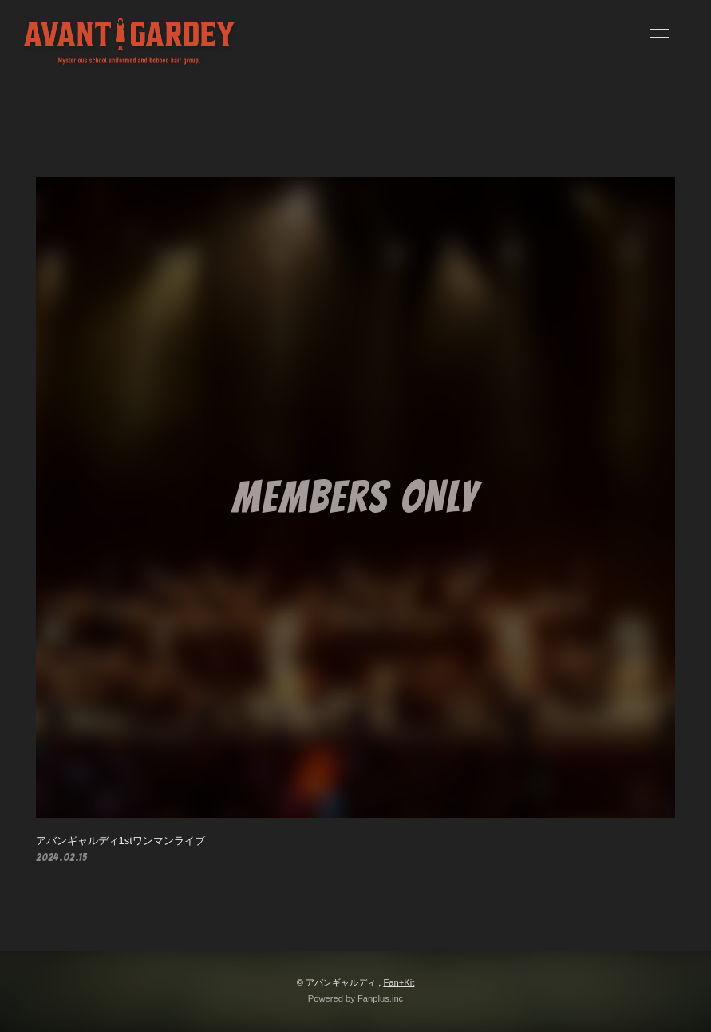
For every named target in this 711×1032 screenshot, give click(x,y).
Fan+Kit (398, 982)
